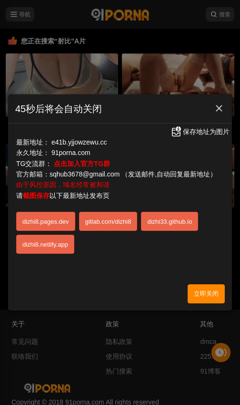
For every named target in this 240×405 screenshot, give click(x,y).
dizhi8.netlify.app (45, 244)
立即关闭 (206, 293)
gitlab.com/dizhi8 (108, 221)
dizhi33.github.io (169, 221)
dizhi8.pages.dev (45, 221)
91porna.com (70, 152)
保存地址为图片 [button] (200, 131)
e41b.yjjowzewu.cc (79, 142)
